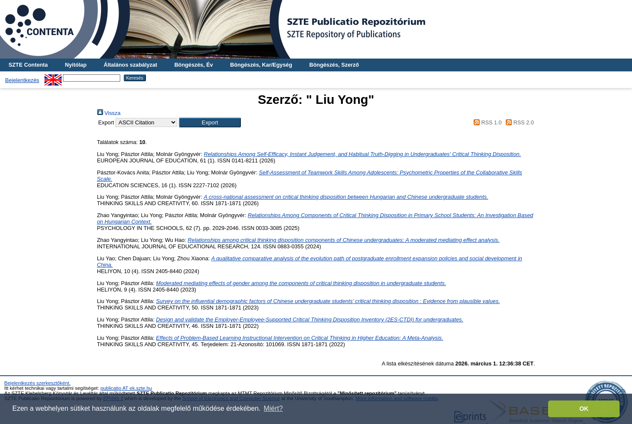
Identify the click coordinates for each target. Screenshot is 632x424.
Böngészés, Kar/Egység (261, 65)
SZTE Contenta (28, 65)
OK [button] (584, 408)
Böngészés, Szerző (334, 65)
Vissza (109, 113)
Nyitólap (75, 65)
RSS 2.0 (518, 122)
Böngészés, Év (193, 65)
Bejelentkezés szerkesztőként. (37, 383)
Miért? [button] (273, 408)
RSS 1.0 (486, 122)
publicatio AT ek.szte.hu (126, 388)
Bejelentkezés (22, 80)
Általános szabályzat (130, 65)
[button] (210, 122)
